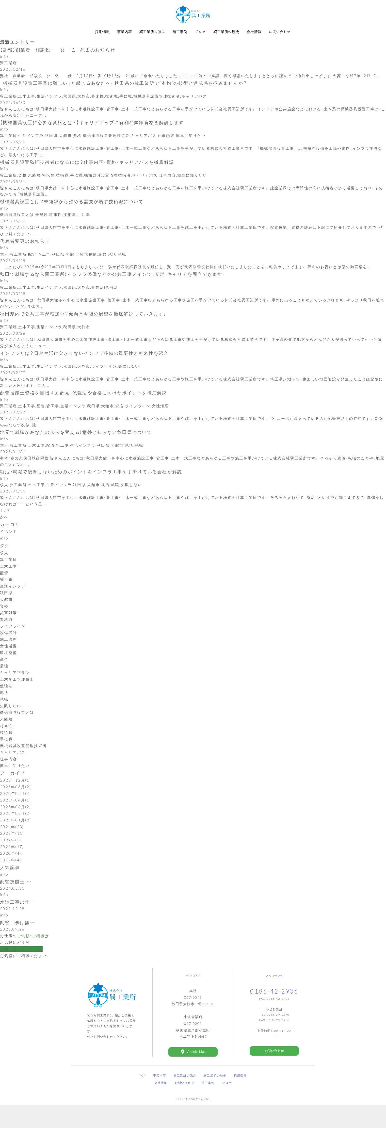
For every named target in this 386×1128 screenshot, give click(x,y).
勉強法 (6, 706)
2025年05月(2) (15, 813)
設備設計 (8, 652)
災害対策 (8, 633)
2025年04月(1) (15, 820)
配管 (4, 593)
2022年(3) (10, 860)
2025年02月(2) (15, 833)
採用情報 (240, 1098)
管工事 (6, 599)
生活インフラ (13, 606)
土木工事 (8, 586)
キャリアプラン (15, 692)
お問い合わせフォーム (21, 972)
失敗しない (10, 726)
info (4, 558)
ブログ (227, 1105)
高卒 (4, 679)
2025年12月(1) (15, 800)
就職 (4, 719)
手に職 (6, 759)
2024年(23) (12, 847)
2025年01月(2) (15, 840)
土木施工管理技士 (17, 699)
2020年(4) (10, 873)
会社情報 (160, 1105)
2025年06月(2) (15, 807)
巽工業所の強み (185, 1098)
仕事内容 (8, 779)
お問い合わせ (274, 1073)
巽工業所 (8, 579)
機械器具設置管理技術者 (23, 765)
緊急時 (6, 639)
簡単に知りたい (15, 785)
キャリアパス (13, 772)
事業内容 (159, 1098)
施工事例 (208, 1105)
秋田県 (6, 613)
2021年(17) (12, 866)
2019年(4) (10, 880)
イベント (8, 551)
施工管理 (8, 659)
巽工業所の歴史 (215, 1098)
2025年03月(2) (15, 827)
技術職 (6, 752)
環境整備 (8, 672)
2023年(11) (12, 853)
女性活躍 (8, 666)
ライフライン (13, 646)
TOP (142, 1098)
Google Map (196, 1074)
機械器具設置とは (17, 732)
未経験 (6, 739)
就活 (4, 712)
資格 (4, 626)
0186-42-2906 (274, 1014)
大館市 (6, 619)
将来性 (6, 746)
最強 (4, 686)
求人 (4, 573)
